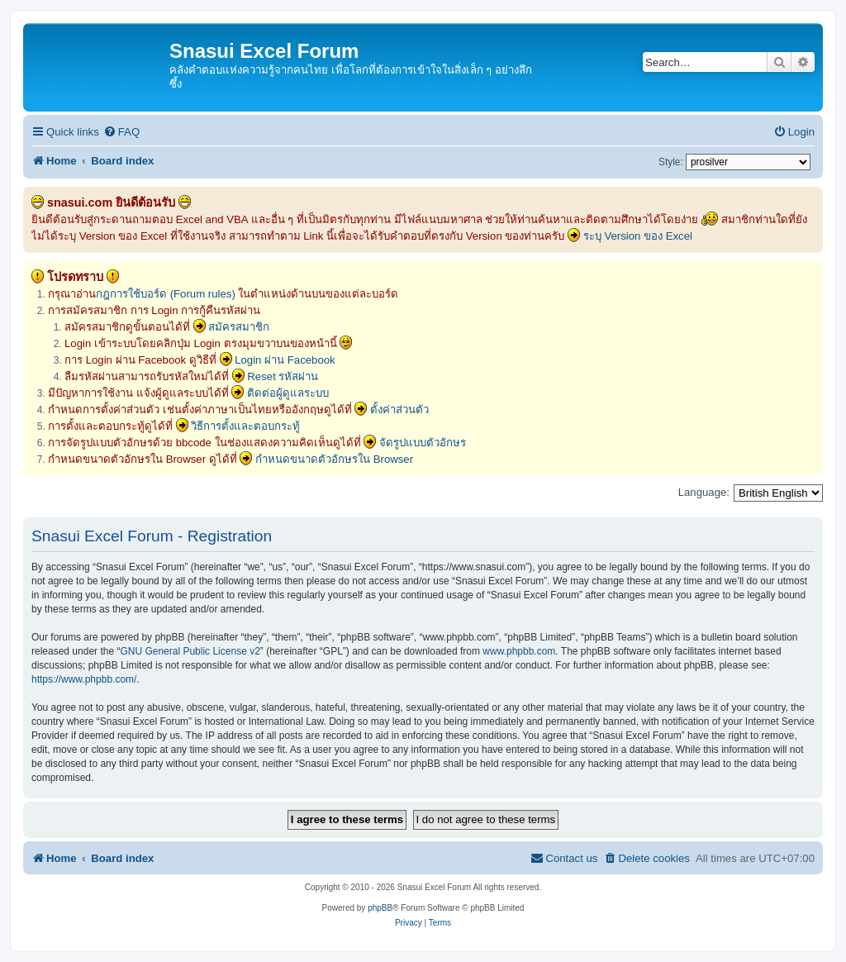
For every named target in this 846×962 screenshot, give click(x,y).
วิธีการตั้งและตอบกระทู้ (245, 426)
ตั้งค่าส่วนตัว (399, 409)
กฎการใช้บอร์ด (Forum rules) (165, 294)
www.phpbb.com (518, 651)
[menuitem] (121, 132)
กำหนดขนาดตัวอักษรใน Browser (334, 459)
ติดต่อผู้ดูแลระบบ (288, 393)
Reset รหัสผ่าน (282, 376)
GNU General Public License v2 (189, 651)
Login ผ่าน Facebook (285, 360)
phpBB (380, 907)
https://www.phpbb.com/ (83, 679)
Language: (704, 492)
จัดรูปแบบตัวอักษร (422, 442)
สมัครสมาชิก (238, 327)
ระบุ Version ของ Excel (637, 236)
